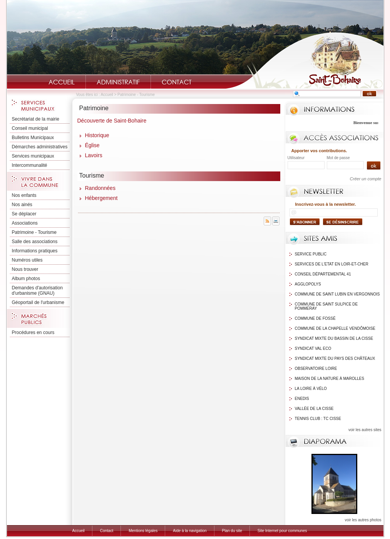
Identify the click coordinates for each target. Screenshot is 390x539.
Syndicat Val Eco (313, 348)
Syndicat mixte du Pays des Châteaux (335, 358)
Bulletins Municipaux (33, 137)
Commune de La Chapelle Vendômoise (335, 328)
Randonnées (100, 188)
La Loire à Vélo (311, 388)
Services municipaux (33, 156)
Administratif (118, 82)
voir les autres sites (365, 430)
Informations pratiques (35, 251)
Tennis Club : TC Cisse (318, 418)
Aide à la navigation (189, 531)
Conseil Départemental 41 (323, 274)
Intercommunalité (29, 165)
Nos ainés (22, 204)
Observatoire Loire (316, 368)
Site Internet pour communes (282, 531)
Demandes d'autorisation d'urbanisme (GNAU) (37, 290)
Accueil (61, 82)
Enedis (302, 398)
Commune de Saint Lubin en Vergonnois (337, 294)
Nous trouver (25, 269)
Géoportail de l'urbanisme (38, 302)
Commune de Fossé (315, 318)
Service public (311, 254)
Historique (97, 135)
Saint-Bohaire (304, 60)
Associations (25, 223)
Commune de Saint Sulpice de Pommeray (326, 306)
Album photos (26, 278)
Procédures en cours (33, 332)
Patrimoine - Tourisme (34, 232)
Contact (177, 82)
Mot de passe (338, 158)
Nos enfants (24, 195)
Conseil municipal (30, 128)
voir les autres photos (363, 520)
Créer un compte (366, 178)
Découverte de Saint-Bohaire (112, 121)
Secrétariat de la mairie (35, 119)
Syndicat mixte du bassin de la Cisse (334, 338)
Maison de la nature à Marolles (329, 378)
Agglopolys (308, 284)
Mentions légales (143, 531)
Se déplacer (24, 214)
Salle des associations (35, 241)
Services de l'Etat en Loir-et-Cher (331, 264)
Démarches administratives (40, 146)
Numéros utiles (27, 260)
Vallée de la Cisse (314, 408)
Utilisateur (296, 158)
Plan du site (232, 531)
